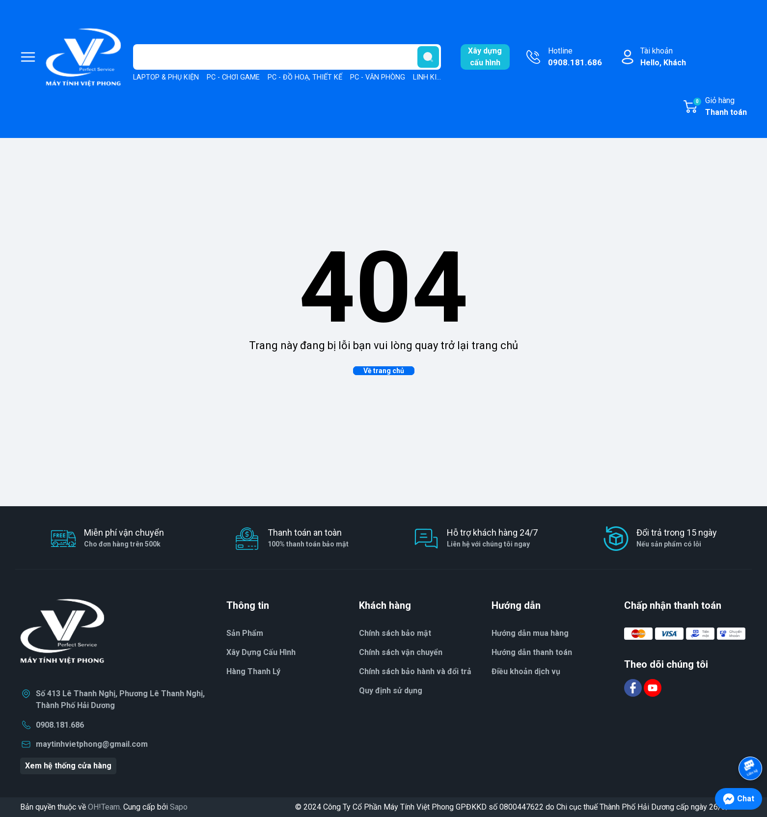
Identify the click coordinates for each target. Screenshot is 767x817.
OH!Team (104, 807)
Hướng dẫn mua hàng (530, 633)
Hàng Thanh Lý (253, 671)
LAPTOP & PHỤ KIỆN (166, 77)
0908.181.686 (60, 725)
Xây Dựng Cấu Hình (261, 652)
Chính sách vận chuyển (400, 652)
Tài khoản (663, 57)
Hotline (575, 57)
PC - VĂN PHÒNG (377, 77)
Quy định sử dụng (390, 690)
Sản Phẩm (244, 633)
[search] (428, 57)
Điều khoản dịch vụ (526, 671)
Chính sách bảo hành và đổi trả (415, 671)
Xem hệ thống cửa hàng (68, 765)
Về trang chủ (383, 371)
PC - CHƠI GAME (233, 77)
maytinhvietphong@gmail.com (92, 744)
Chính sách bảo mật (395, 633)
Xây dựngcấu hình (485, 56)
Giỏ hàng (719, 107)
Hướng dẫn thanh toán (532, 652)
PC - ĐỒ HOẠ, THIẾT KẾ (305, 77)
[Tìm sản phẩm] (287, 57)
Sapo (179, 807)
